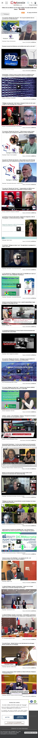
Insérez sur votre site (33, 703)
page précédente (32, 12)
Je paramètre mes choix (31, 732)
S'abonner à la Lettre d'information (19, 728)
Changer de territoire (33, 5)
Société (21, 9)
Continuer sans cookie (20, 717)
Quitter (7, 717)
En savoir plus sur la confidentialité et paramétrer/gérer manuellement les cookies (14, 723)
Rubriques (6, 14)
